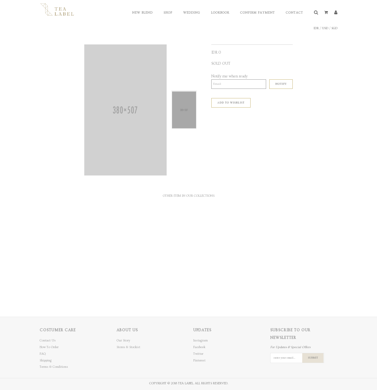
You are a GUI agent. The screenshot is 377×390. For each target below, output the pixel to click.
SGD (334, 28)
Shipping (46, 360)
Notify (281, 84)
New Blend (142, 13)
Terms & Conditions (54, 367)
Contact (294, 13)
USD (325, 28)
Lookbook (220, 13)
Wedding (191, 13)
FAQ (43, 354)
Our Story (123, 340)
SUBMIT (313, 357)
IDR (316, 28)
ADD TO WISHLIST (231, 102)
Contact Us (48, 340)
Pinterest (199, 360)
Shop (167, 13)
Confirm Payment (257, 13)
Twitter (198, 354)
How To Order (49, 347)
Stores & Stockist (128, 347)
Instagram (200, 340)
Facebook (199, 347)
